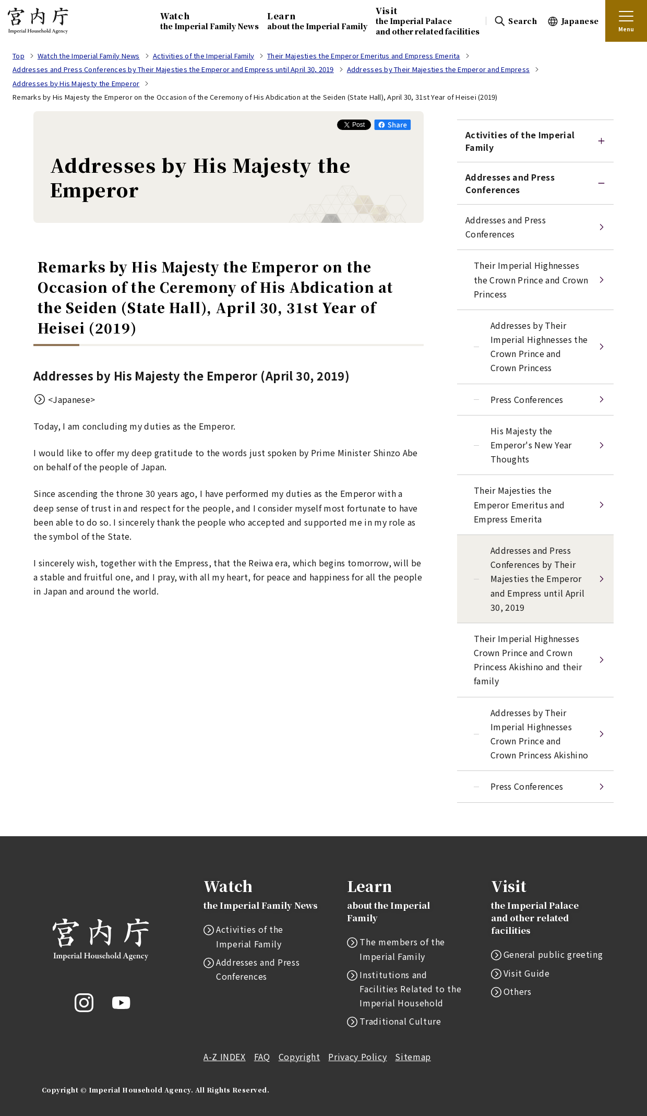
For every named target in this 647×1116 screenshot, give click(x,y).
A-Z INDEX (224, 1056)
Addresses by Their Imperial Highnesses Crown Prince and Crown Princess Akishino (539, 734)
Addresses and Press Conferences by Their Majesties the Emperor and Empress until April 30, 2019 (537, 578)
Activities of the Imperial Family (249, 936)
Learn (317, 20)
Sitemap (412, 1056)
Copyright (299, 1056)
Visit (428, 20)
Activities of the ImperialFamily (519, 140)
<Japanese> (71, 399)
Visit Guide (527, 973)
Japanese (580, 21)
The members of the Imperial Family (402, 948)
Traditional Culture (400, 1021)
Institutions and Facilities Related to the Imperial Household (410, 988)
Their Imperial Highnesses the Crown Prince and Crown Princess (531, 279)
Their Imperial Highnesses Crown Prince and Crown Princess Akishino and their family (528, 659)
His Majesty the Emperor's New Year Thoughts (531, 444)
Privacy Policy (357, 1056)
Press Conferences (526, 399)
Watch (209, 20)
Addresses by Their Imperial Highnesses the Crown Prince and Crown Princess (539, 346)
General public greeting (553, 954)
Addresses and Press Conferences (510, 183)
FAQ (262, 1056)
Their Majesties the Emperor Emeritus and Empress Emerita (519, 504)
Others (518, 991)
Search (522, 21)
